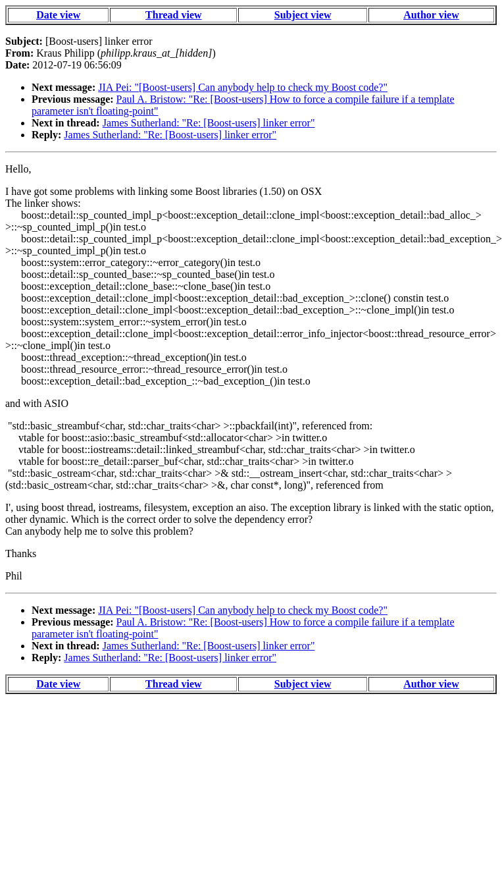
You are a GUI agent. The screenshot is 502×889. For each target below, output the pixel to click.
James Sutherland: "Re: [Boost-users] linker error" (209, 122)
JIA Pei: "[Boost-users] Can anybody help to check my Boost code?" (243, 87)
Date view (58, 14)
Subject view (303, 14)
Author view (431, 14)
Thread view (173, 14)
